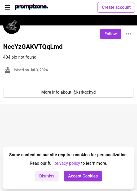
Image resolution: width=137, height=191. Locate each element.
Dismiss (46, 176)
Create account (116, 7)
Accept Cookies (83, 176)
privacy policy (67, 163)
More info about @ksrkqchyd (68, 92)
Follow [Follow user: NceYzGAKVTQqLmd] (110, 33)
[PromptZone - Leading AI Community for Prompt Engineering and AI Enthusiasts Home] (31, 7)
